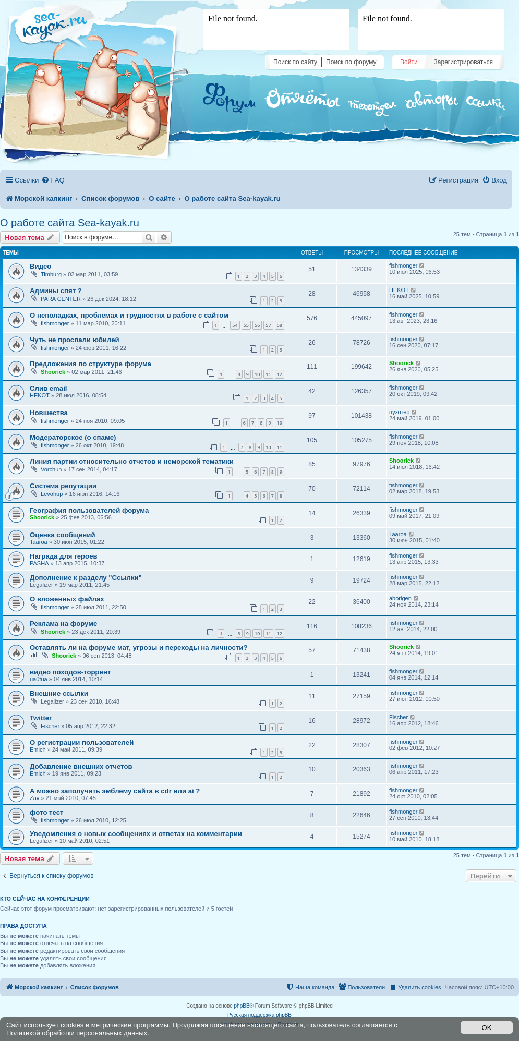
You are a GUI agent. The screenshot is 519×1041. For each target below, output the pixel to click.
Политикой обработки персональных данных (76, 1033)
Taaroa (38, 542)
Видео (40, 266)
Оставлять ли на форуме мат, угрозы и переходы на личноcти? (138, 647)
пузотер (399, 412)
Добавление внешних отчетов (81, 766)
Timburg (51, 274)
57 (268, 325)
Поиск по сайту (295, 62)
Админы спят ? (56, 291)
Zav (34, 798)
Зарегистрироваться (463, 62)
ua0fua (38, 679)
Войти (409, 62)
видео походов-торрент (70, 672)
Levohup (52, 494)
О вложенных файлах (67, 599)
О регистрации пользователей (82, 742)
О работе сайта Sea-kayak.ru (69, 222)
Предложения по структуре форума (90, 364)
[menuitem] (52, 180)
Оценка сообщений (62, 535)
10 (257, 374)
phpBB (242, 1006)
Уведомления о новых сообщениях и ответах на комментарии (136, 834)
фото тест (47, 812)
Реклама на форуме (63, 623)
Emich (38, 749)
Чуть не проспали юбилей (74, 340)
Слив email (48, 388)
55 (246, 325)
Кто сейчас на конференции (45, 898)
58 (279, 325)
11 (268, 374)
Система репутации (63, 486)
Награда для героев (64, 556)
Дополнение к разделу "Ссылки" (86, 578)
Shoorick (53, 372)
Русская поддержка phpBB (259, 1015)
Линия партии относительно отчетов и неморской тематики (132, 461)
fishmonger (403, 265)
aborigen (400, 598)
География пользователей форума (89, 510)
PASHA (39, 563)
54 (234, 325)
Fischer (50, 726)
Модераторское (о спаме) (73, 437)
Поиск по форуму (351, 62)
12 (279, 374)
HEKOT (399, 290)
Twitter (41, 718)
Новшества (49, 413)
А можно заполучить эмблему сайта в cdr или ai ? (115, 791)
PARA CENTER (61, 299)
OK (487, 1028)
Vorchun (51, 469)
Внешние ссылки (59, 693)
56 (257, 325)
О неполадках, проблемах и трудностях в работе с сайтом (129, 315)
